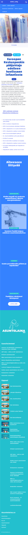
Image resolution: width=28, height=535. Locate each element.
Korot (14, 79)
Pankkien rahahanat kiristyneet (14, 297)
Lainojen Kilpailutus (15, 392)
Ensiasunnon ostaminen (16, 467)
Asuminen (14, 260)
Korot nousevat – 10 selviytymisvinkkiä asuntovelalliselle (16, 499)
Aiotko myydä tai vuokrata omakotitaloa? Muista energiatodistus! (14, 198)
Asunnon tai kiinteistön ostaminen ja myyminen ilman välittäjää (16, 474)
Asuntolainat (14, 228)
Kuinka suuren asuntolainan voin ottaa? (12, 370)
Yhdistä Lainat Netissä (16, 411)
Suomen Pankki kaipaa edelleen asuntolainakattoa (14, 232)
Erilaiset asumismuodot (16, 449)
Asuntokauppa (14, 193)
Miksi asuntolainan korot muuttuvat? (11, 357)
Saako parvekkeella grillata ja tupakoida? (14, 264)
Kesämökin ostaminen (16, 486)
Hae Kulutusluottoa (15, 386)
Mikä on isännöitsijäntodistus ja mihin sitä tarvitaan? (16, 480)
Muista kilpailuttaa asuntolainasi (10, 360)
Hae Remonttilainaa (15, 417)
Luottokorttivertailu (15, 505)
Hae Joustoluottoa (15, 398)
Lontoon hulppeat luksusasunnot (10, 367)
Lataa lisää (13, 304)
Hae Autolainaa (14, 405)
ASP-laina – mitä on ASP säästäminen (12, 352)
